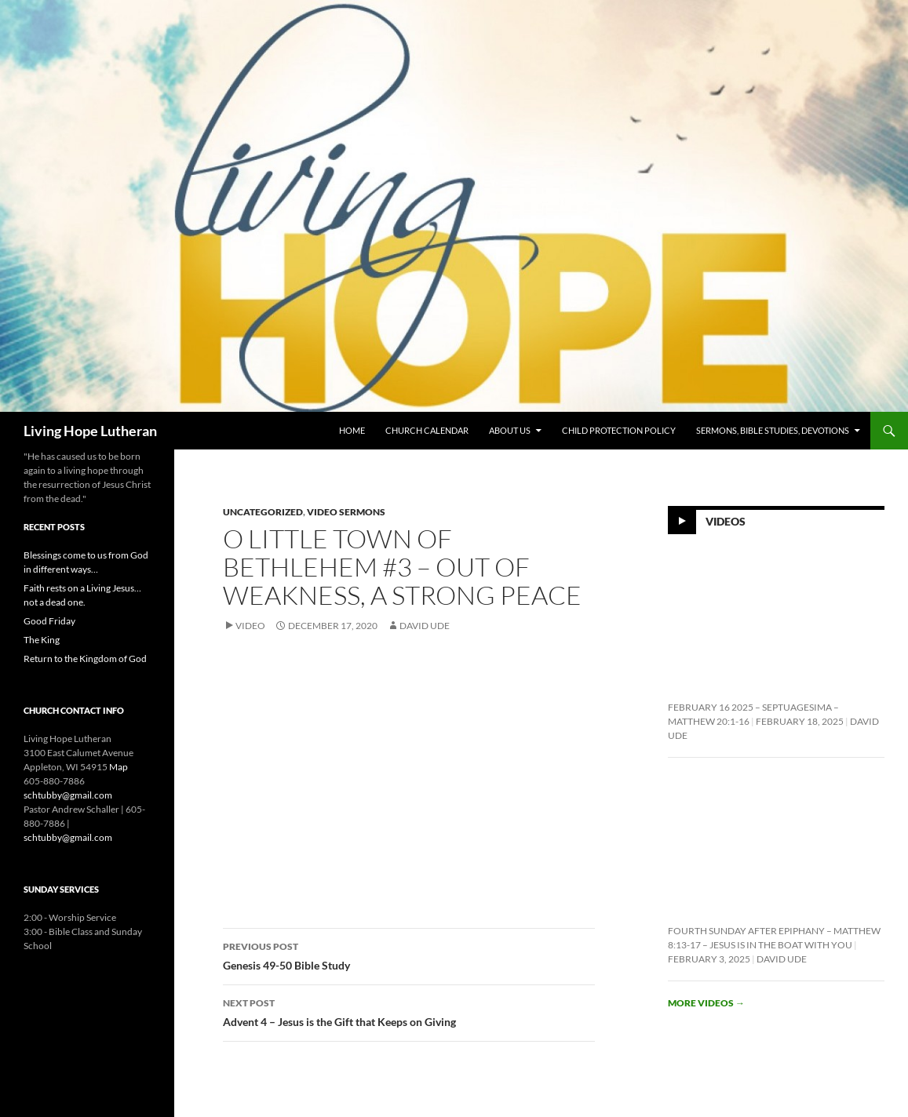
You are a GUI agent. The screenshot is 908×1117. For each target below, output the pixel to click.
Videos (726, 521)
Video (250, 625)
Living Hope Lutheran (90, 430)
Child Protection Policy (619, 430)
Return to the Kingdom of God (85, 658)
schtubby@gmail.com (68, 795)
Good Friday (49, 621)
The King (42, 640)
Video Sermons (346, 512)
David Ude (424, 625)
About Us (510, 430)
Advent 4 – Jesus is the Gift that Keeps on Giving (409, 1011)
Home (352, 430)
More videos (706, 1003)
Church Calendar (427, 430)
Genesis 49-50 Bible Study (409, 954)
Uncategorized (263, 512)
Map (118, 767)
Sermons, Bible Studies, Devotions (772, 430)
